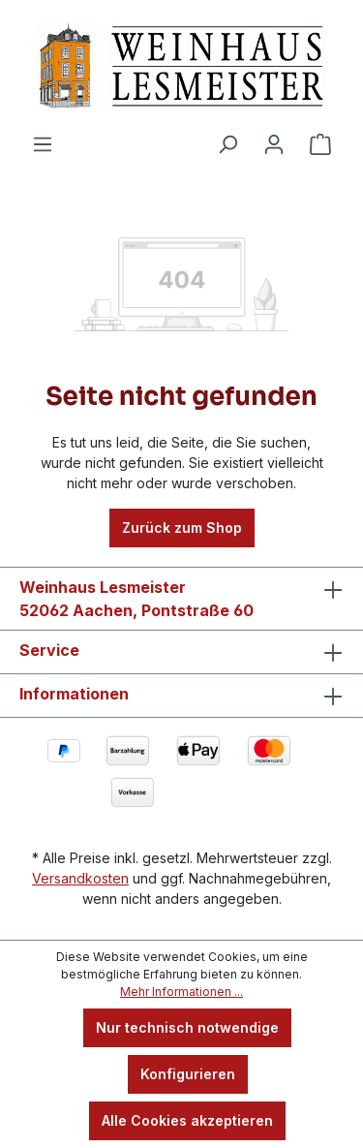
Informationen (74, 693)
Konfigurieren (187, 1074)
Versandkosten (80, 878)
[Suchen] (227, 144)
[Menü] (42, 144)
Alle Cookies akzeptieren (187, 1120)
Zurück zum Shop (182, 527)
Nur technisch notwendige (187, 1027)
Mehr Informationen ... (181, 991)
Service (49, 650)
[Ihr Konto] (274, 144)
